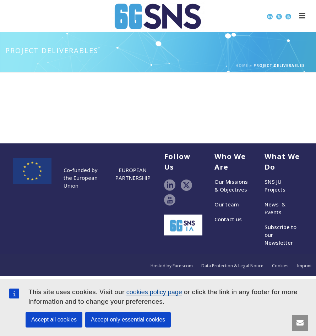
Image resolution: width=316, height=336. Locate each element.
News (272, 204)
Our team (226, 204)
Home (241, 65)
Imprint (304, 266)
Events (273, 212)
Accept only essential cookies (128, 320)
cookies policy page (154, 292)
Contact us (228, 219)
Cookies (280, 266)
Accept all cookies (54, 320)
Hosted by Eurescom (172, 266)
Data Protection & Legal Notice (232, 266)
